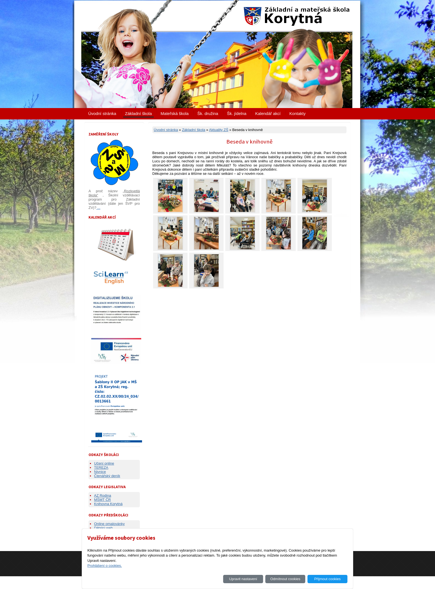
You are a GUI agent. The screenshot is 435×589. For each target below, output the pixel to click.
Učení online (104, 463)
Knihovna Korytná (108, 504)
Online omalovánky (109, 524)
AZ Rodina (102, 495)
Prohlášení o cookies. (104, 566)
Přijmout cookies (327, 579)
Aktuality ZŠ (218, 130)
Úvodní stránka (102, 113)
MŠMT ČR (102, 500)
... (98, 208)
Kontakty (297, 113)
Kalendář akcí (268, 113)
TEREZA (101, 467)
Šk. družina (207, 113)
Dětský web (103, 528)
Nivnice (100, 472)
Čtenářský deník (107, 476)
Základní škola (138, 113)
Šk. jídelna (236, 113)
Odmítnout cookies (285, 579)
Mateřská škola (175, 113)
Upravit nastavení (243, 579)
